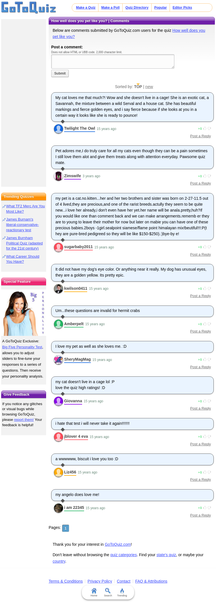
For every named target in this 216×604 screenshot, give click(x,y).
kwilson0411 (75, 288)
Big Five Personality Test (22, 347)
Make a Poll (110, 8)
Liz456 (70, 472)
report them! (24, 419)
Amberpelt (74, 324)
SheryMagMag (77, 359)
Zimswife (72, 176)
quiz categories (123, 555)
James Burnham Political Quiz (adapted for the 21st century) (24, 243)
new (149, 86)
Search (108, 592)
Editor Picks (182, 8)
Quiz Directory (136, 8)
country (59, 561)
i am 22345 (74, 507)
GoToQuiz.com (118, 544)
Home (94, 592)
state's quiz (166, 555)
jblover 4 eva (76, 436)
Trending (122, 592)
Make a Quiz (85, 8)
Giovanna (73, 401)
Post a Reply (200, 136)
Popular (160, 8)
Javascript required (112, 61)
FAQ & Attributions (151, 581)
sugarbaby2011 (78, 246)
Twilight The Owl (79, 128)
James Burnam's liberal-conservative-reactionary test (22, 224)
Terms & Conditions (66, 581)
